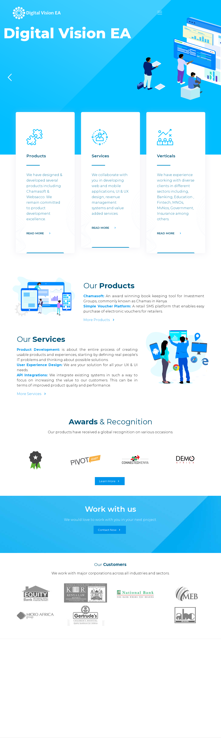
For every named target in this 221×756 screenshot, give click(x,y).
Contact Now (110, 529)
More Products (99, 320)
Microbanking (125, 688)
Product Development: (38, 350)
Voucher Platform (28, 680)
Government (124, 665)
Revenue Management (83, 714)
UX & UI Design (76, 691)
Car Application (27, 695)
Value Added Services (81, 722)
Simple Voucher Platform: (107, 306)
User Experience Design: (39, 365)
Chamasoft (22, 665)
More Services (32, 394)
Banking (120, 680)
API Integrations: (32, 375)
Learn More (110, 481)
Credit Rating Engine (32, 672)
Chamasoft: (93, 296)
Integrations (74, 706)
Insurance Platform (30, 688)
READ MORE (35, 233)
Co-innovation (75, 729)
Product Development (83, 699)
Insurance (121, 672)
